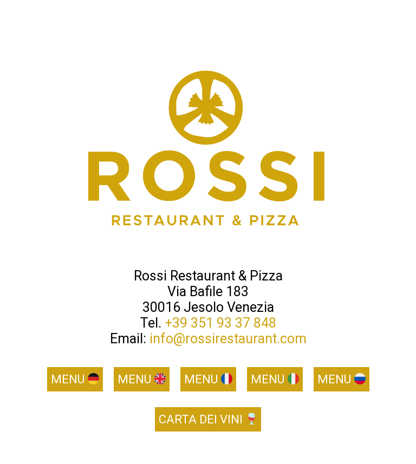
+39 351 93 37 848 (220, 323)
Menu (75, 379)
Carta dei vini (208, 419)
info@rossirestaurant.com (228, 339)
